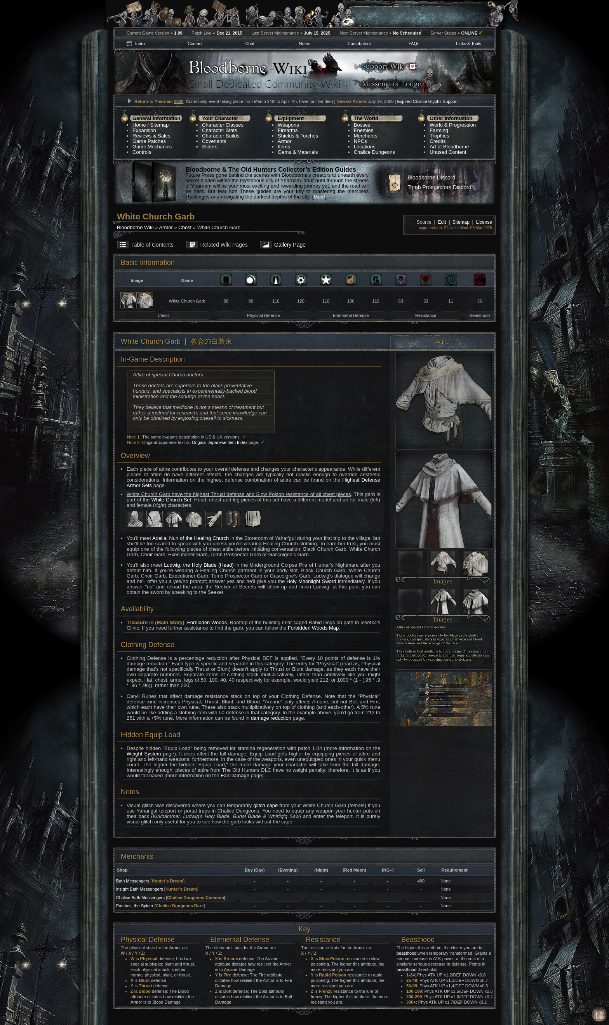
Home (139, 125)
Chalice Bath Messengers (140, 897)
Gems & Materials (298, 152)
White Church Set (171, 500)
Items (284, 147)
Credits (437, 141)
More (319, 197)
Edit (442, 222)
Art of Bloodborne (449, 147)
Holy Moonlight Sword (311, 581)
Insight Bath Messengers (139, 889)
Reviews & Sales (151, 136)
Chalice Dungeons (374, 152)
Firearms (288, 130)
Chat (249, 43)
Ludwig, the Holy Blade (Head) (198, 565)
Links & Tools (468, 43)
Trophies (439, 136)
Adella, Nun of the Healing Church (190, 538)
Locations (365, 147)
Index (140, 43)
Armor (284, 141)
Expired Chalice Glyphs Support (427, 101)
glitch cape (265, 805)
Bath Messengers (133, 881)
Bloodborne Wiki (135, 227)
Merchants (366, 136)
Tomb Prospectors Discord (439, 187)
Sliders (210, 147)
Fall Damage (235, 775)
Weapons (288, 125)
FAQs (414, 43)
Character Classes (223, 125)
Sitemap (159, 125)
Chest (184, 227)
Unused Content (448, 152)
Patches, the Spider (134, 905)
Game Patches (149, 141)
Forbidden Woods (207, 622)
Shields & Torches (298, 136)
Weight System (144, 754)
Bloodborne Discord (431, 177)
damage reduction (271, 718)
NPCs (360, 141)
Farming (439, 130)
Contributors (359, 43)
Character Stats (219, 130)
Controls (141, 152)
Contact (195, 43)
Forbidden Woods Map (313, 628)
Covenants (214, 141)
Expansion (144, 130)
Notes (304, 43)
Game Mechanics (152, 147)
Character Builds (220, 136)
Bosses (362, 125)
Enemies (364, 130)
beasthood (406, 953)
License (484, 222)
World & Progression (453, 125)
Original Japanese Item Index (219, 442)
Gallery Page (290, 245)
